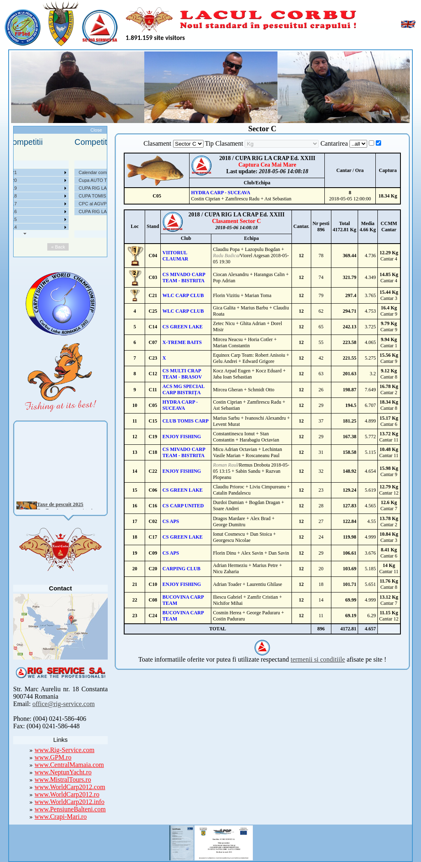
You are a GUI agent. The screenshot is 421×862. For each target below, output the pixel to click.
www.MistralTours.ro (63, 779)
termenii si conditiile (318, 659)
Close (96, 130)
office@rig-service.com (63, 703)
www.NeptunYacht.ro (63, 772)
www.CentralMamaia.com (69, 764)
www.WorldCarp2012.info (69, 801)
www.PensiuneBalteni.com (70, 809)
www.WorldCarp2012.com (70, 786)
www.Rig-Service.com (65, 749)
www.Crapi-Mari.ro (61, 816)
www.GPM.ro (53, 757)
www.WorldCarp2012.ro (67, 794)
